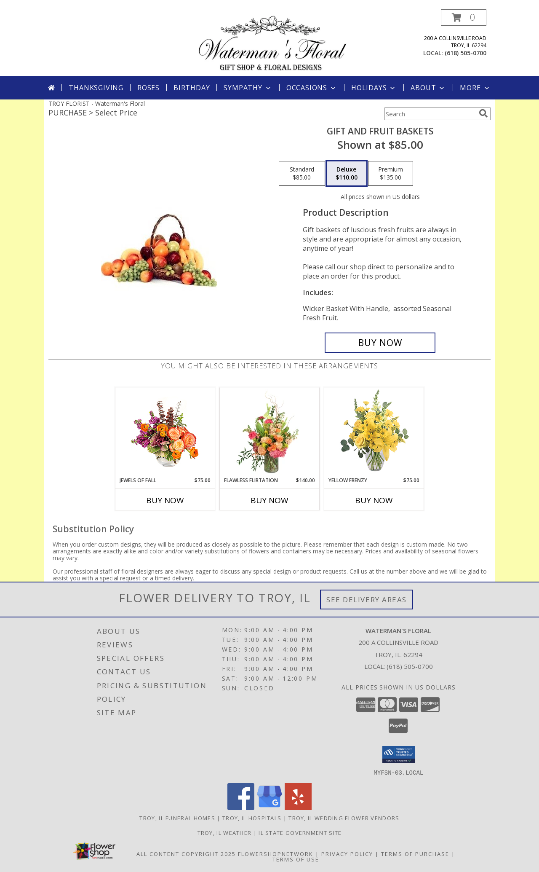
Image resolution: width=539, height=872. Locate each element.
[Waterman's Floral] (273, 42)
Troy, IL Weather (224, 832)
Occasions (311, 87)
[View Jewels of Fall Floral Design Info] (165, 432)
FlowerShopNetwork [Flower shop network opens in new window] (275, 853)
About (428, 87)
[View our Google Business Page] (269, 807)
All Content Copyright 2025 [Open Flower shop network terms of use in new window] (186, 853)
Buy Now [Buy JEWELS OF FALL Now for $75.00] (165, 500)
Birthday (191, 87)
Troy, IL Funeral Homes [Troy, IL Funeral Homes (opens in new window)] (177, 817)
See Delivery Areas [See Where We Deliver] (366, 599)
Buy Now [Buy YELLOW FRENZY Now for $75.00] (374, 500)
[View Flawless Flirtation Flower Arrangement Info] (270, 432)
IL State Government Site (300, 832)
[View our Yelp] (298, 807)
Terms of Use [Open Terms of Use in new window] (295, 859)
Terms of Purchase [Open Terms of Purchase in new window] (415, 853)
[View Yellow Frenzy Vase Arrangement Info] (374, 432)
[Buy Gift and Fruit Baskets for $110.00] (380, 343)
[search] (483, 113)
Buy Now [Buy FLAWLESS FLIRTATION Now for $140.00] (269, 500)
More (475, 87)
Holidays (374, 87)
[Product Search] (430, 114)
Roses (148, 87)
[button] (463, 17)
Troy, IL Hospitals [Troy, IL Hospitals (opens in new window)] (251, 817)
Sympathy (248, 87)
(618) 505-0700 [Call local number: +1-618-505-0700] (465, 53)
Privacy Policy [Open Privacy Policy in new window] (347, 853)
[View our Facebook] (240, 807)
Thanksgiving (96, 87)
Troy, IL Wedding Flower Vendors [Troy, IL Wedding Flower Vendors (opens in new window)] (343, 817)
